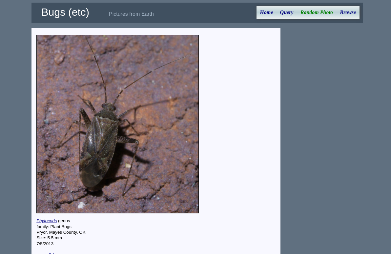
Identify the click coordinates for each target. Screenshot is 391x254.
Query (287, 12)
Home (266, 12)
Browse (348, 12)
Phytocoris (46, 220)
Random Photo (316, 12)
